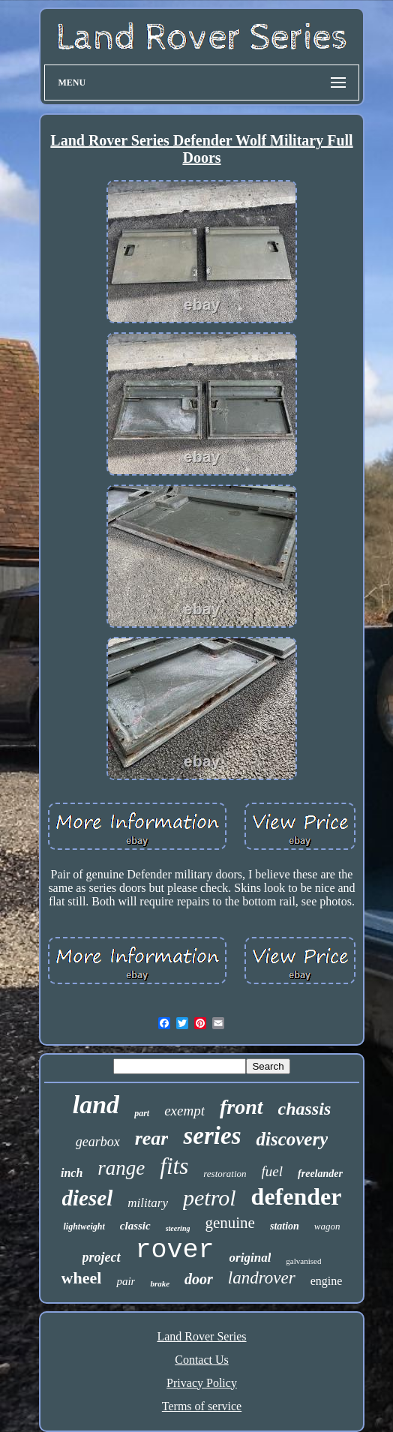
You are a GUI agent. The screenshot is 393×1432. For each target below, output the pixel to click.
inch (71, 1172)
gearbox (98, 1141)
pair (125, 1281)
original (251, 1257)
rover (175, 1250)
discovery (292, 1139)
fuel (273, 1171)
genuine (229, 1223)
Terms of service (202, 1406)
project (101, 1257)
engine (326, 1280)
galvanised (303, 1260)
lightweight (83, 1226)
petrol (209, 1197)
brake (160, 1283)
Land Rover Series (201, 1336)
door (198, 1279)
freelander (320, 1173)
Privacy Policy (201, 1382)
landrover (262, 1277)
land (96, 1104)
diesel (87, 1198)
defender (296, 1196)
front (241, 1106)
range (121, 1168)
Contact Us (202, 1359)
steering (178, 1228)
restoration (224, 1173)
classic (135, 1226)
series (212, 1135)
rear (152, 1138)
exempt (184, 1110)
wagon (327, 1226)
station (284, 1226)
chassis (305, 1108)
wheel (82, 1277)
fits (174, 1166)
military (148, 1203)
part (141, 1113)
